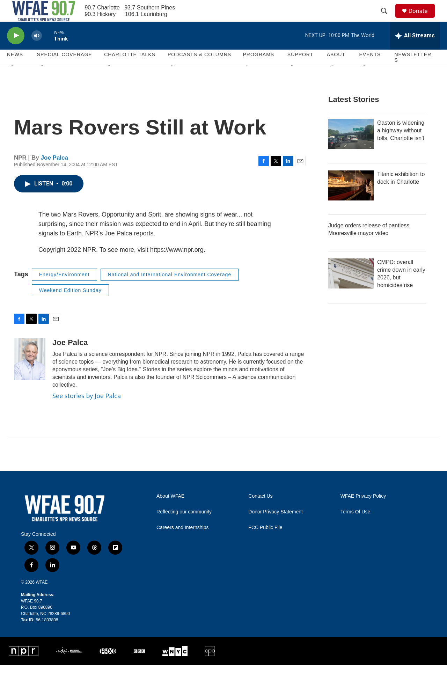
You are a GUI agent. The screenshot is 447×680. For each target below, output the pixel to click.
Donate (422, 18)
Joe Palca (54, 172)
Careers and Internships (182, 543)
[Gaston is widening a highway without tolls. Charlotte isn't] (351, 149)
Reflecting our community (184, 527)
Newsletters (412, 72)
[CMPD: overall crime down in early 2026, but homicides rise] (351, 288)
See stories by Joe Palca (86, 411)
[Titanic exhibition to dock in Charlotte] (351, 200)
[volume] (37, 51)
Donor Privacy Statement (275, 527)
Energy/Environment (64, 289)
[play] (15, 51)
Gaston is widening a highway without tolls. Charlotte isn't (400, 145)
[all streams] (415, 51)
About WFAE (170, 511)
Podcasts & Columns (199, 70)
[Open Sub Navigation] (12, 81)
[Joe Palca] (29, 374)
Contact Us (260, 511)
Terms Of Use (355, 527)
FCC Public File (265, 543)
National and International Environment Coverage (170, 289)
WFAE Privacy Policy (363, 511)
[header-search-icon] (387, 18)
